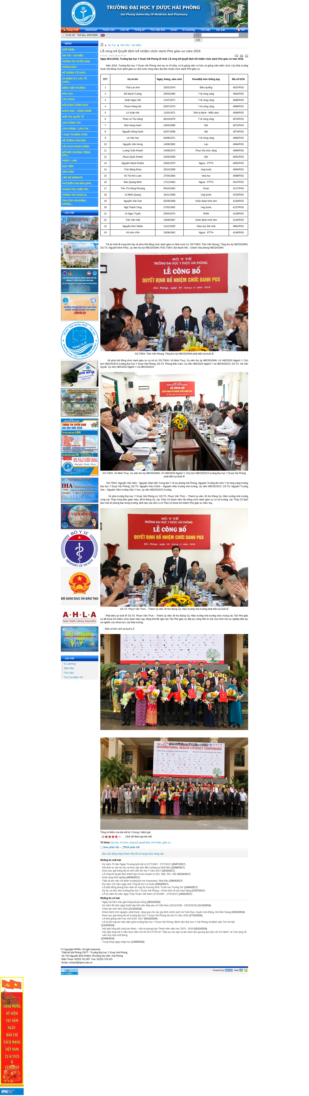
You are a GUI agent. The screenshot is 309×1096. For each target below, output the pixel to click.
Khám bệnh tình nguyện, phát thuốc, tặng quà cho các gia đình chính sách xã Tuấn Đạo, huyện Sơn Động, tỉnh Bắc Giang (166, 912)
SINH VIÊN (79, 171)
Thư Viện (69, 672)
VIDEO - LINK (79, 160)
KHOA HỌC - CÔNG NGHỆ (79, 110)
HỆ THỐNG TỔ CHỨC (79, 72)
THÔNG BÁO (79, 67)
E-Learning (70, 663)
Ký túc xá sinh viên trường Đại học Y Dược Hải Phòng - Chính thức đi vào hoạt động (146, 890)
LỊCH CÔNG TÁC (79, 122)
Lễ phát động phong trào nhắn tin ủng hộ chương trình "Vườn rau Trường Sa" (143, 887)
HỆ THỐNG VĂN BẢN (79, 140)
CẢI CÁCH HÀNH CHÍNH (75, 146)
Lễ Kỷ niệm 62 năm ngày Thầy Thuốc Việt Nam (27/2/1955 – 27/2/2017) (140, 894)
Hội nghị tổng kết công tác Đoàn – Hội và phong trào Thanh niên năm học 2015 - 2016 (147, 928)
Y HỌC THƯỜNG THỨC (75, 134)
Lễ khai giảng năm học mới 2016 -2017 (122, 918)
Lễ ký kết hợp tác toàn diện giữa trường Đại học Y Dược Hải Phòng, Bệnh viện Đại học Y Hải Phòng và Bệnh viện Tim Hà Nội (168, 922)
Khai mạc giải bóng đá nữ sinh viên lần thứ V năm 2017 (131, 870)
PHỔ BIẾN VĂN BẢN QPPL (77, 183)
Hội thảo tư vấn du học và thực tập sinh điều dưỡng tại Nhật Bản (136, 867)
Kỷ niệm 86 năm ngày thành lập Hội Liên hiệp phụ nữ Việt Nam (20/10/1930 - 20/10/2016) (149, 905)
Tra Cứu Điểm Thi (73, 677)
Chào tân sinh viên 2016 (115, 908)
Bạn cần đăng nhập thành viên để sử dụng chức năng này (133, 853)
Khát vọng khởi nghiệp (114, 877)
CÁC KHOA (79, 99)
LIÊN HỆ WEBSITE (72, 177)
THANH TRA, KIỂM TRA (75, 189)
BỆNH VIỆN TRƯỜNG (79, 87)
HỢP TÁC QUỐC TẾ (79, 116)
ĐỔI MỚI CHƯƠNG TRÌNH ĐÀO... (76, 154)
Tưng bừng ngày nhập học (116, 941)
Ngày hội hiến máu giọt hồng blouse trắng (124, 902)
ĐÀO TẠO (79, 93)
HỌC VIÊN (79, 166)
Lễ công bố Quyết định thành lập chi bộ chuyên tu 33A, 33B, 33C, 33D (139, 874)
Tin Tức (112, 45)
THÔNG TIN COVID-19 (74, 195)
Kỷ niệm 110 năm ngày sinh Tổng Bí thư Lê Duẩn (128, 884)
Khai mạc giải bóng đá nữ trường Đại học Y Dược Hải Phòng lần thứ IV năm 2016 (145, 915)
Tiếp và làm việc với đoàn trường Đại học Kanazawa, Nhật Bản (135, 880)
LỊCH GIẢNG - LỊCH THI (79, 128)
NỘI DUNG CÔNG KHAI (75, 105)
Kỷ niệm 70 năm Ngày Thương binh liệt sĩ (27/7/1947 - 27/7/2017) (136, 864)
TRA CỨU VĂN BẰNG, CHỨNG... (79, 202)
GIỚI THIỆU (79, 49)
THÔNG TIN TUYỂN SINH (79, 61)
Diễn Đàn (69, 668)
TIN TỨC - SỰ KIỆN (79, 55)
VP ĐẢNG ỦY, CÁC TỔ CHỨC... (79, 80)
